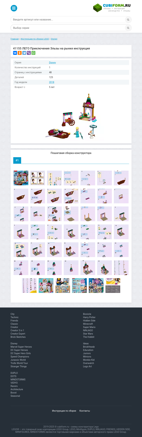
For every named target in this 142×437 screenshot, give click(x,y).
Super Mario (89, 327)
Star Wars (88, 333)
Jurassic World (18, 360)
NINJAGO (88, 330)
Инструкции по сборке (64, 410)
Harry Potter (89, 317)
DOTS (13, 376)
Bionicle (87, 314)
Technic (15, 317)
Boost (14, 392)
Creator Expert (18, 333)
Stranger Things (19, 366)
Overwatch (88, 363)
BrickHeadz (89, 346)
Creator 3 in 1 (17, 330)
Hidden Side (89, 320)
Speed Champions (20, 356)
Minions (87, 356)
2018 (51, 82)
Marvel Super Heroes (21, 346)
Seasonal (15, 396)
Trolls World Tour (19, 363)
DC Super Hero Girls (21, 353)
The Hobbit (88, 337)
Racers (14, 386)
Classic (14, 324)
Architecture (17, 389)
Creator (14, 327)
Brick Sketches (18, 337)
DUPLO (14, 373)
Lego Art (87, 366)
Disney (52, 62)
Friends (14, 320)
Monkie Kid (88, 360)
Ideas (86, 343)
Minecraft (88, 324)
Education (88, 350)
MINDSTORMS (18, 379)
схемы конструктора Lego (85, 426)
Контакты (84, 410)
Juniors (87, 353)
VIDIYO (14, 382)
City (13, 314)
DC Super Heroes (19, 350)
